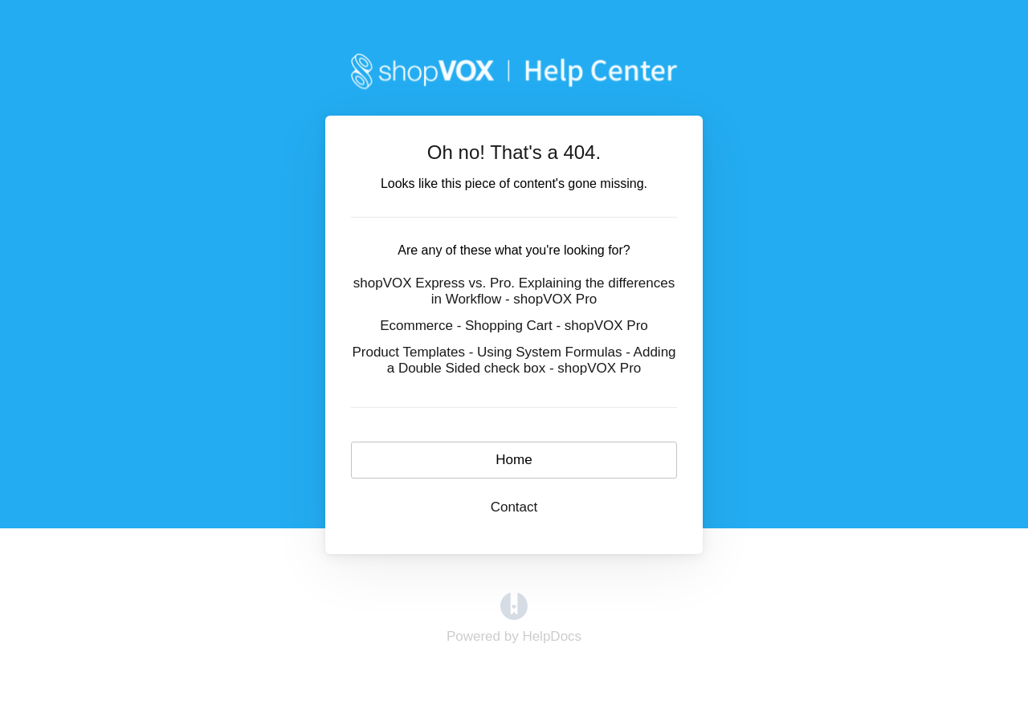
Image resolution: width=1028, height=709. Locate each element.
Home (514, 459)
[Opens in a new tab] (514, 605)
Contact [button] (514, 507)
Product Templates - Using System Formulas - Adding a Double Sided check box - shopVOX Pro (513, 360)
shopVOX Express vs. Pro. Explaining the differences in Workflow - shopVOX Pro (514, 291)
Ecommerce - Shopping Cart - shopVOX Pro (514, 325)
